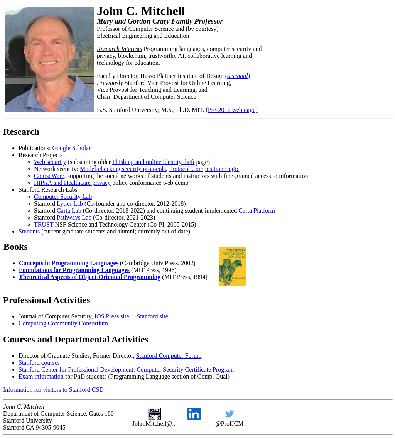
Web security (50, 162)
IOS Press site (112, 316)
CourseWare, (50, 175)
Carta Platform (256, 210)
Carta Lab (69, 210)
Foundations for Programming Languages (74, 270)
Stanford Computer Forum (169, 355)
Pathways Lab (74, 217)
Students (29, 231)
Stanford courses (39, 362)
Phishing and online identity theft (153, 162)
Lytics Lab (70, 203)
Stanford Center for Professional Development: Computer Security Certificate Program (126, 369)
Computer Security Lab (63, 196)
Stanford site (152, 316)
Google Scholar (71, 148)
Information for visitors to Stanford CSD (53, 389)
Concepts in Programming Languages (68, 263)
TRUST (43, 224)
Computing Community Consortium (63, 323)
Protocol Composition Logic (204, 169)
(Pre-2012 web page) (231, 110)
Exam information (41, 376)
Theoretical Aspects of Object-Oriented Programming (89, 277)
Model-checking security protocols (123, 169)
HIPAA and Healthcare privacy (72, 182)
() (237, 76)
